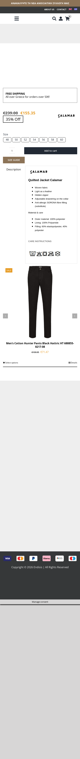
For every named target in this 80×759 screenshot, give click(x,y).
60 (61, 139)
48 (7, 139)
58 (52, 139)
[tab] (51, 212)
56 (43, 139)
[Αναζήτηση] (54, 19)
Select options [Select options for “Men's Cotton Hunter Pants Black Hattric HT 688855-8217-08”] (11, 362)
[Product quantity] (12, 151)
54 (34, 139)
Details (74, 362)
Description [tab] (13, 169)
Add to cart (50, 150)
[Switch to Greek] (75, 9)
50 (16, 139)
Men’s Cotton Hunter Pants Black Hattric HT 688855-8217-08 (40, 345)
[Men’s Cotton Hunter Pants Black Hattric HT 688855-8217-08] (40, 302)
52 (25, 139)
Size (5, 134)
